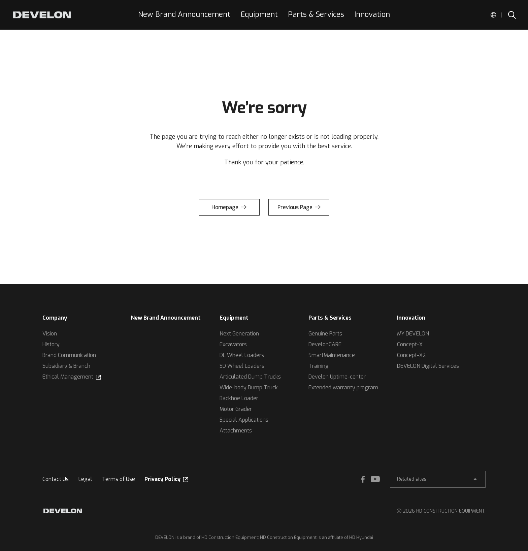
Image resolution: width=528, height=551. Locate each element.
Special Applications (244, 419)
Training (318, 365)
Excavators (233, 344)
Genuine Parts (325, 333)
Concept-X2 (411, 355)
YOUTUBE (374, 479)
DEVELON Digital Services (428, 365)
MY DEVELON (413, 333)
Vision (49, 333)
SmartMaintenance (331, 355)
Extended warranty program (343, 387)
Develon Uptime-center (337, 376)
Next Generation (239, 333)
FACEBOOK (360, 479)
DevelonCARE (324, 344)
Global (493, 15)
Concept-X (410, 344)
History (51, 344)
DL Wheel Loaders (242, 355)
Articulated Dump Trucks (250, 376)
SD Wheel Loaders (242, 365)
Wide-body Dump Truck (249, 387)
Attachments (236, 430)
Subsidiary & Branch (66, 365)
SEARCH (511, 14)
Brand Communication (69, 355)
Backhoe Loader (239, 398)
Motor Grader (236, 409)
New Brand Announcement (166, 317)
